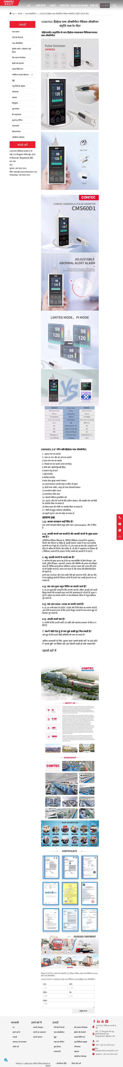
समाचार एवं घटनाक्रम (79, 5)
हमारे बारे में (40, 5)
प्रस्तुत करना (83, 1011)
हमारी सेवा (64, 5)
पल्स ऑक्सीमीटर (31, 14)
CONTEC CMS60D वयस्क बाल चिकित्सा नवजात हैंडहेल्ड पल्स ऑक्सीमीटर (70, 979)
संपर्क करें (94, 5)
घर (29, 5)
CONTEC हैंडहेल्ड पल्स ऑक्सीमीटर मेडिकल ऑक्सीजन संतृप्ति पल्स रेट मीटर (64, 14)
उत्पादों (52, 5)
